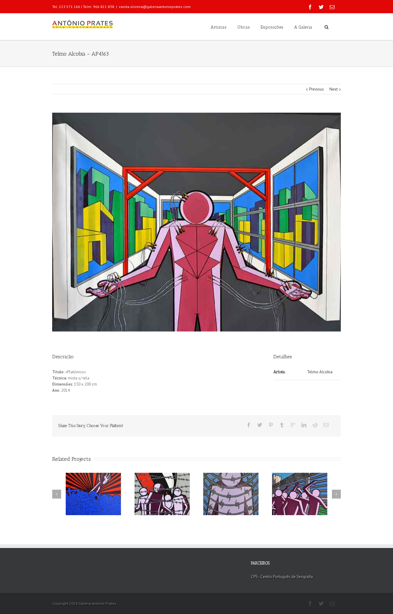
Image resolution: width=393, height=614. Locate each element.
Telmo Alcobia (320, 372)
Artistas (219, 27)
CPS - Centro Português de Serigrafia (282, 576)
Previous (316, 89)
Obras (243, 27)
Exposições (272, 27)
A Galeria (303, 27)
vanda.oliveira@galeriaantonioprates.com (155, 6)
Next (333, 89)
